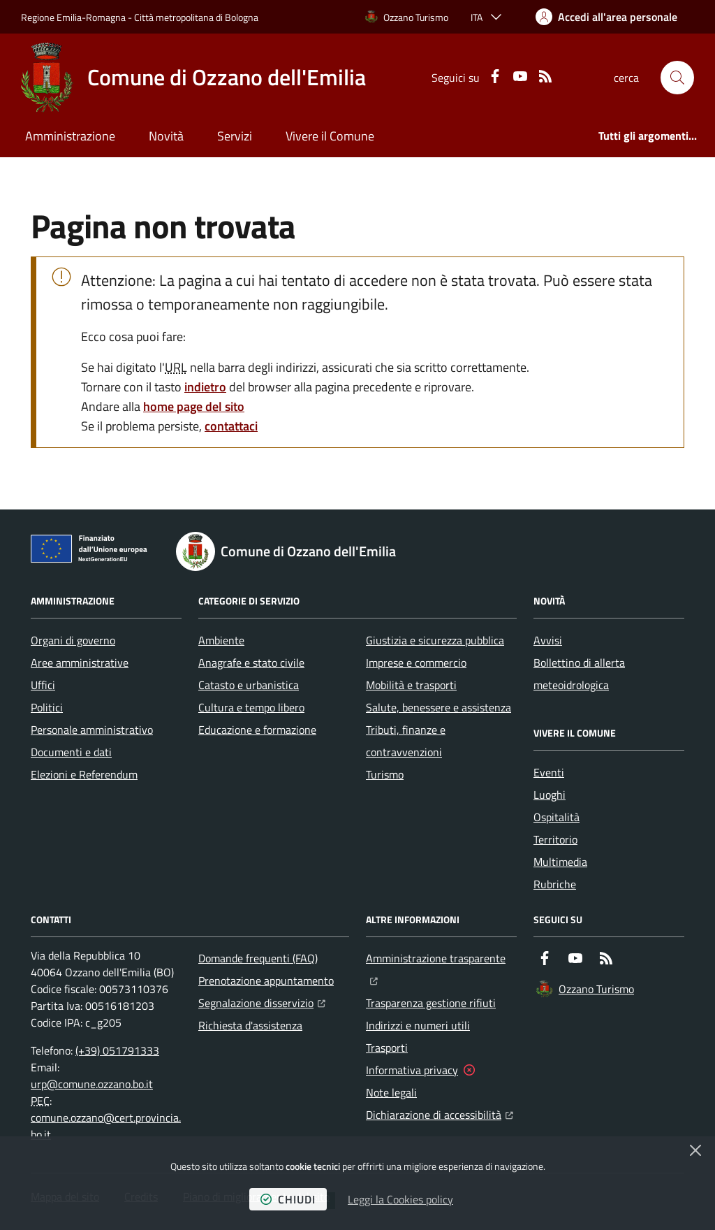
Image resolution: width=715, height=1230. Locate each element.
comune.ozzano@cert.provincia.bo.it (106, 1126)
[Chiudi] (695, 1150)
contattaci (231, 426)
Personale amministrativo (92, 729)
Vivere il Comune (330, 135)
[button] (677, 77)
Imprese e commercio (416, 662)
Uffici (43, 684)
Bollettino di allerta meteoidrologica (579, 673)
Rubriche (554, 884)
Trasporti (387, 1047)
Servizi (234, 135)
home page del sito (193, 406)
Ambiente (221, 640)
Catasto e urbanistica (248, 684)
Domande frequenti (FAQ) (258, 958)
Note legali (391, 1092)
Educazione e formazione (257, 729)
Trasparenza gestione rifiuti (431, 1002)
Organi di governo (73, 640)
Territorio (555, 839)
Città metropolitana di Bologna (196, 17)
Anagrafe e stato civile (251, 662)
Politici (47, 707)
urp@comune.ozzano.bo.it (92, 1084)
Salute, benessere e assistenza (438, 707)
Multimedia (560, 861)
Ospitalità (556, 817)
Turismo (385, 774)
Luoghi (549, 794)
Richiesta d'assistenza (250, 1025)
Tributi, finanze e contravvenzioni (405, 740)
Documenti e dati (71, 752)
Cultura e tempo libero (251, 707)
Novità (166, 135)
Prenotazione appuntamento (266, 980)
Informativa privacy (412, 1070)
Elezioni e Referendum (84, 774)
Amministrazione (70, 135)
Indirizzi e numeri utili (418, 1025)
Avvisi (547, 640)
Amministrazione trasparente (441, 957)
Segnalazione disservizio (261, 1001)
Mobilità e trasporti (411, 684)
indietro (205, 386)
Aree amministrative (79, 662)
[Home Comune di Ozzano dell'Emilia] (193, 78)
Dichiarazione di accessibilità (439, 1113)
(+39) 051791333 (117, 1050)
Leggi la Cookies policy (400, 1199)
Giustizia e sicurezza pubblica (435, 640)
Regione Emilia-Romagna (73, 17)
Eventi (548, 772)
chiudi (288, 1199)
